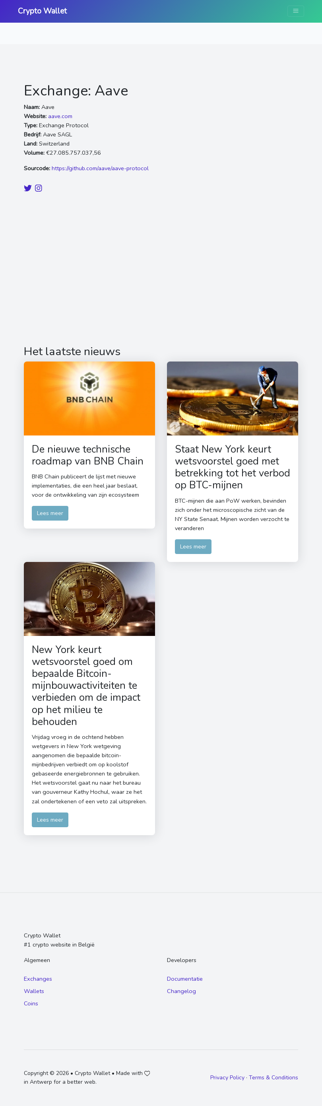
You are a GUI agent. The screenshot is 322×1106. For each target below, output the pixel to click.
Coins (31, 1003)
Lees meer (50, 513)
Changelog (181, 991)
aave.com (60, 116)
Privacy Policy (227, 1077)
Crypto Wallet (42, 11)
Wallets (34, 991)
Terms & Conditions (273, 1077)
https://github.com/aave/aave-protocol (100, 168)
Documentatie (185, 979)
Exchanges (38, 979)
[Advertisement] (161, 270)
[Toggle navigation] (295, 11)
